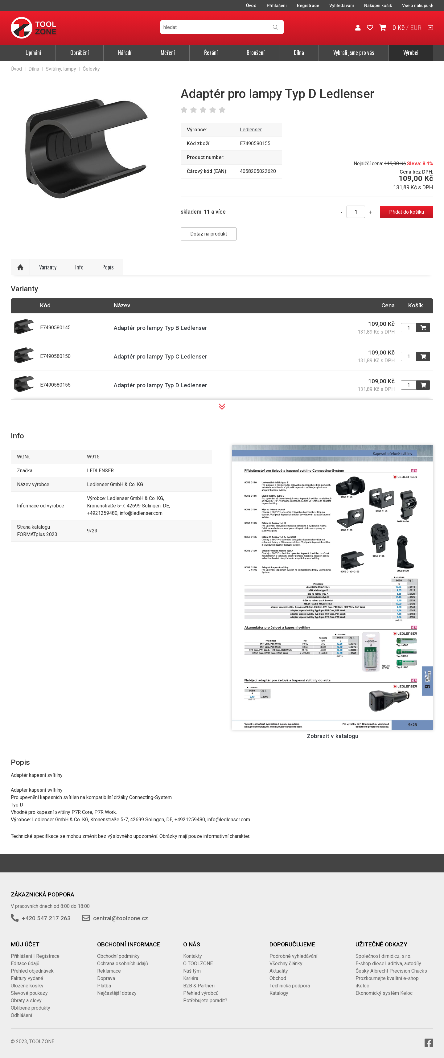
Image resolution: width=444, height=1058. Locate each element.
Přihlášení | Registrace (35, 956)
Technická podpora (289, 986)
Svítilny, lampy (61, 69)
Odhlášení (21, 1015)
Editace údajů (25, 963)
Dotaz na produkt (208, 234)
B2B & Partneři (199, 986)
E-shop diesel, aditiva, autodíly (388, 963)
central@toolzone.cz (120, 918)
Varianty (47, 267)
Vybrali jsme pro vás (353, 52)
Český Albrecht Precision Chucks (391, 971)
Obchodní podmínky (118, 956)
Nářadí (124, 52)
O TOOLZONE (198, 963)
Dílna (299, 52)
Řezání (211, 52)
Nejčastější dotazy (117, 993)
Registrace (308, 5)
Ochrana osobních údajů (122, 963)
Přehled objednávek (32, 971)
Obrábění (79, 52)
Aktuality (278, 971)
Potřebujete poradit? (205, 1000)
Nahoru (20, 267)
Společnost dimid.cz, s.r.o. (383, 956)
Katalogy (278, 993)
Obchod (277, 978)
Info (79, 267)
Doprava (106, 978)
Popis (107, 267)
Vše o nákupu (417, 5)
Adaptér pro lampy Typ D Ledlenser (160, 385)
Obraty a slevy (26, 1000)
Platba (104, 986)
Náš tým (192, 971)
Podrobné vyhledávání (293, 956)
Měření (168, 52)
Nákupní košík (378, 5)
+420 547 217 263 (46, 918)
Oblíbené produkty (30, 1008)
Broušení (256, 52)
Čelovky (91, 69)
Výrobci (410, 52)
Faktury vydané (27, 978)
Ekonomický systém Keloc (384, 993)
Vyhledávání (341, 5)
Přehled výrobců (201, 993)
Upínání (33, 52)
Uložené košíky (27, 986)
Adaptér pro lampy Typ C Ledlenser (160, 356)
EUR (415, 27)
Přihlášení (277, 5)
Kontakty (192, 956)
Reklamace (109, 971)
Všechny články (285, 963)
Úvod (251, 5)
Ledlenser (251, 130)
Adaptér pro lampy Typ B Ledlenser (160, 327)
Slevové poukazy (29, 993)
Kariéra (190, 978)
